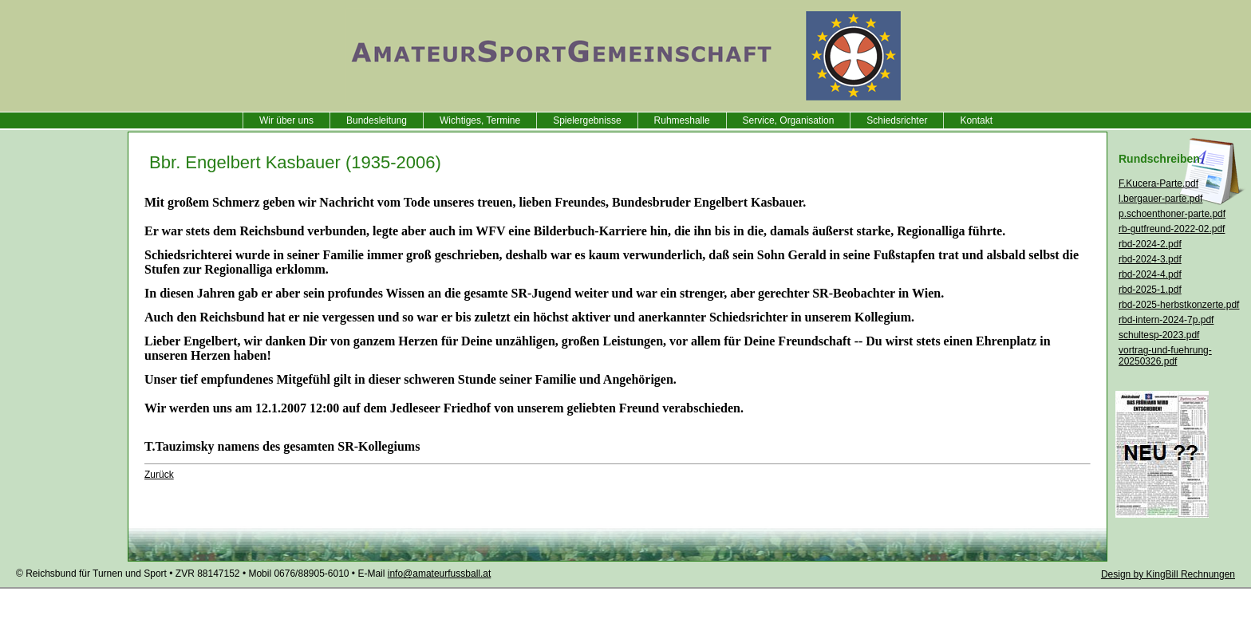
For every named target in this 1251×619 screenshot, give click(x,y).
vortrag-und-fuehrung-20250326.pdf (1165, 356)
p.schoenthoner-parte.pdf (1172, 213)
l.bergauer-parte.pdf (1160, 198)
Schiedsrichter (896, 120)
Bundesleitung (376, 120)
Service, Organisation (789, 120)
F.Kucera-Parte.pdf (1158, 183)
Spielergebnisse (587, 120)
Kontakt (976, 120)
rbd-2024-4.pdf (1150, 274)
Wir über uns (286, 120)
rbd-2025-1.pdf (1150, 289)
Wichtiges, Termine (480, 120)
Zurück (159, 474)
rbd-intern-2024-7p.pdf (1166, 319)
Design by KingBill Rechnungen (1168, 574)
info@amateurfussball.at (439, 573)
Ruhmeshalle (682, 120)
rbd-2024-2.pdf (1150, 244)
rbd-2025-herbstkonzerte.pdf (1179, 304)
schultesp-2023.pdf (1159, 335)
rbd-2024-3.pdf (1150, 259)
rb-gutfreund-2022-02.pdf (1172, 229)
